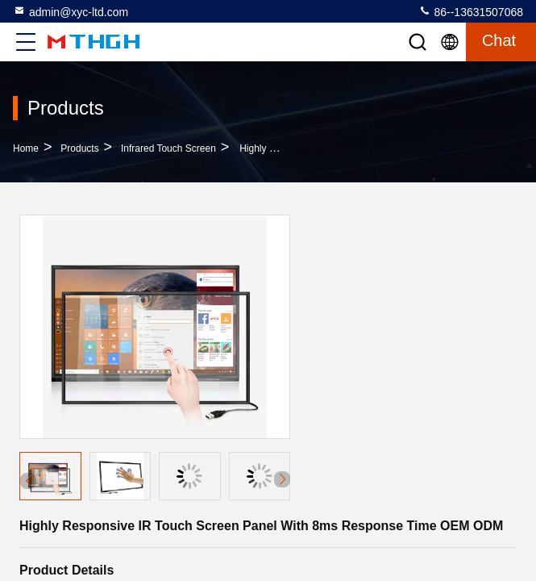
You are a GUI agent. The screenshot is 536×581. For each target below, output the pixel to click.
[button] (282, 479)
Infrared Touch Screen (168, 148)
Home (26, 148)
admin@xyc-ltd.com (70, 11)
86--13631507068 (470, 11)
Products (79, 148)
